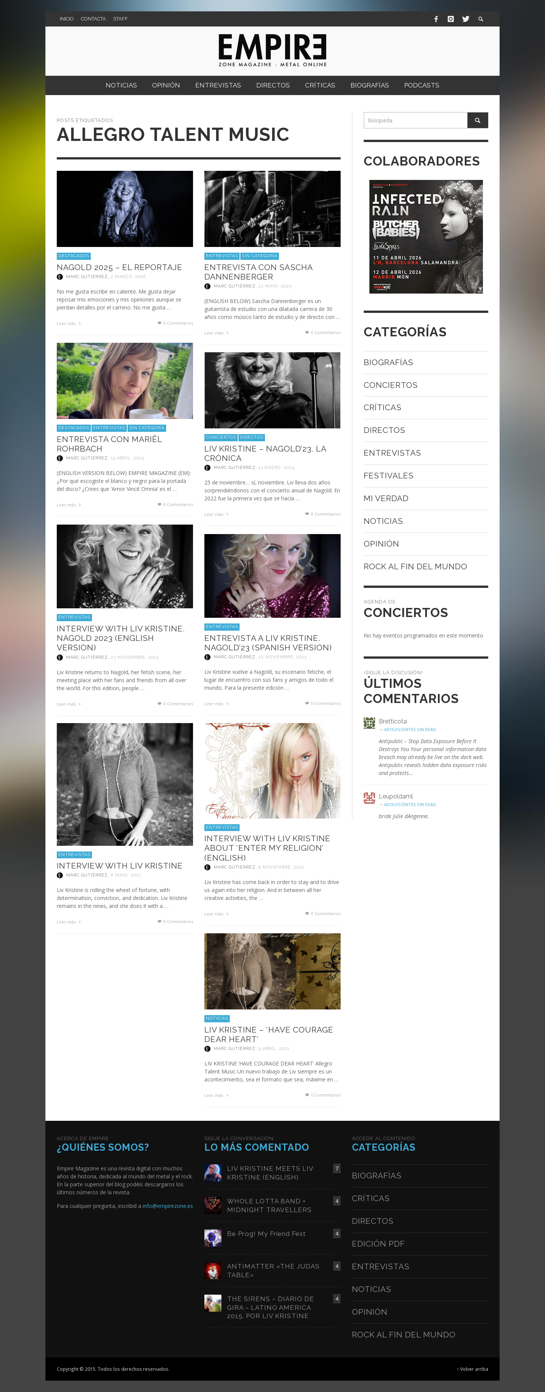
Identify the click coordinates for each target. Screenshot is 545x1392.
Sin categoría (259, 255)
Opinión (381, 543)
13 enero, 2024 (276, 467)
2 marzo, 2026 (128, 276)
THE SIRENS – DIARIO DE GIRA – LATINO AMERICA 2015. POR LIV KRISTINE (270, 1307)
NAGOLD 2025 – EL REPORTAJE (119, 267)
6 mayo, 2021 (126, 875)
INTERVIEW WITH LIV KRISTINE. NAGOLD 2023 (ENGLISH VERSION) (121, 638)
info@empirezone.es (168, 1205)
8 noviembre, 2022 (281, 867)
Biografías (388, 362)
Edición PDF (378, 1243)
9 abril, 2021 (274, 1048)
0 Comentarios (175, 323)
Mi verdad (386, 498)
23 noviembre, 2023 (135, 657)
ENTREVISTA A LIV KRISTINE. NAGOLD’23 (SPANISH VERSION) (268, 642)
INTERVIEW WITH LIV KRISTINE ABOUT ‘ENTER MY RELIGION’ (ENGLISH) (267, 848)
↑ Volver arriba (472, 1369)
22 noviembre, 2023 (282, 657)
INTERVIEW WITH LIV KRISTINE (120, 865)
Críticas (383, 407)
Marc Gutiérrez (87, 276)
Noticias (217, 1018)
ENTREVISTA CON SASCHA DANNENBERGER (258, 271)
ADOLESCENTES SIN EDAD (410, 729)
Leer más (70, 323)
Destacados (73, 255)
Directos (251, 437)
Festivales (389, 475)
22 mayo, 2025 (275, 286)
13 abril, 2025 (127, 458)
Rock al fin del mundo (415, 566)
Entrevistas (222, 255)
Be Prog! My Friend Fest (266, 1233)
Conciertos (221, 437)
